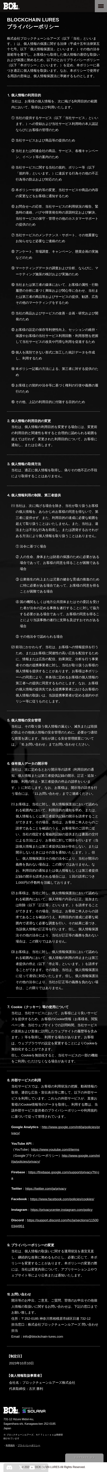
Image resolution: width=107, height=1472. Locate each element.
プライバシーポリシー (29, 1445)
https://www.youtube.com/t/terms (55, 1149)
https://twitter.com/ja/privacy (45, 1188)
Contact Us (84, 1457)
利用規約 (10, 1445)
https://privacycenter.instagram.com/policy (61, 1210)
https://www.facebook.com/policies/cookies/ (62, 1199)
